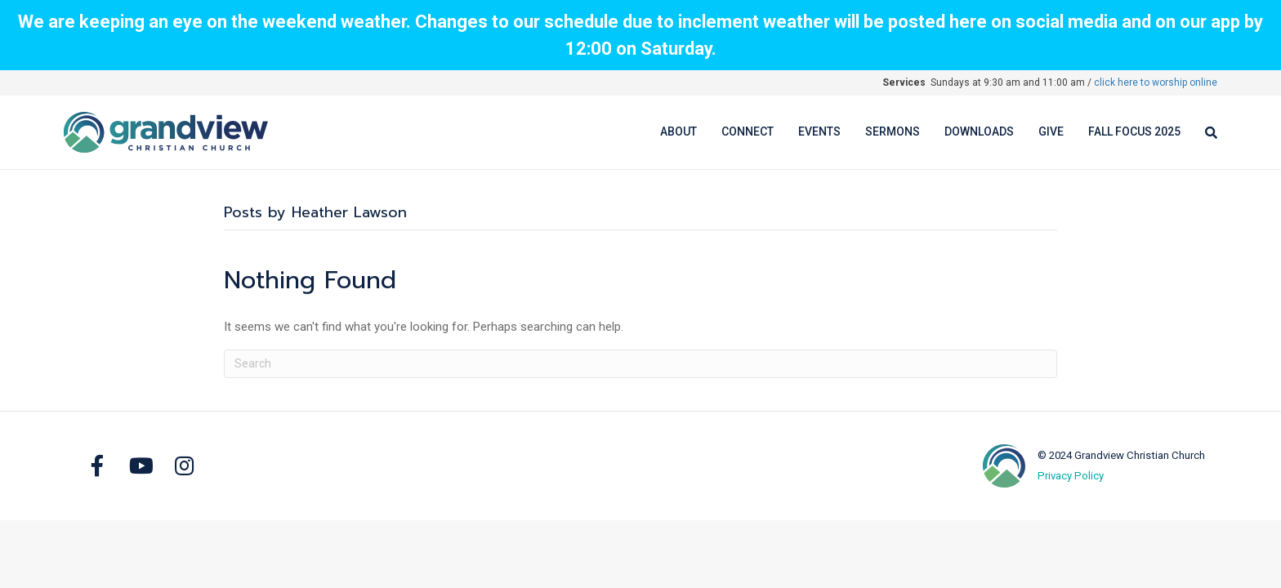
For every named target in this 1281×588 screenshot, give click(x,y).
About (678, 131)
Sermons (892, 131)
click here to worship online (1155, 82)
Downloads (979, 131)
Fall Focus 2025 (1134, 131)
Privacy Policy (1071, 476)
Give (1051, 131)
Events (819, 131)
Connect (747, 131)
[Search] (1205, 132)
